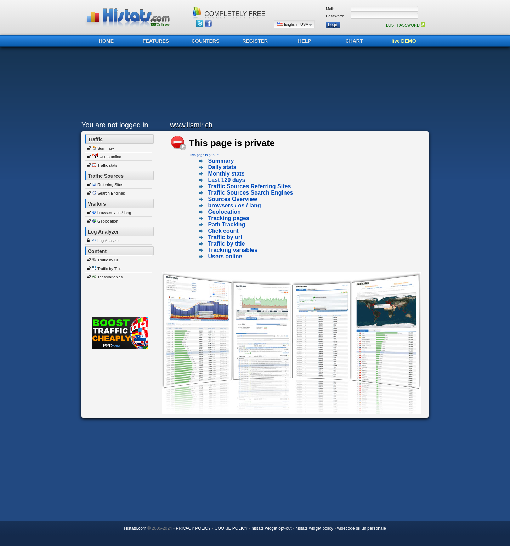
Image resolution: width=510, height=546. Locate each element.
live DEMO (403, 41)
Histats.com (135, 528)
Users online (110, 157)
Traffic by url (225, 237)
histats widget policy (314, 528)
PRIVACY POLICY (193, 528)
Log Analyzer (108, 240)
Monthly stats (226, 174)
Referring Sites (110, 185)
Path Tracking (226, 225)
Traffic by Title (109, 268)
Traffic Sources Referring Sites (249, 186)
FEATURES (156, 41)
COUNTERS (206, 41)
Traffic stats (107, 165)
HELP (304, 41)
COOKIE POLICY (231, 528)
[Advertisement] (253, 85)
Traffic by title (226, 244)
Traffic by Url (108, 260)
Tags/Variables (110, 277)
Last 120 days (226, 180)
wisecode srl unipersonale (361, 528)
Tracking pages (228, 218)
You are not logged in (114, 125)
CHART (354, 41)
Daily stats (222, 167)
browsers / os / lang (114, 213)
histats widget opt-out (271, 528)
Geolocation (107, 221)
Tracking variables (232, 250)
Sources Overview (232, 199)
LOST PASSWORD (405, 25)
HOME (106, 41)
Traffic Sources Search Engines (250, 193)
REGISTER (255, 41)
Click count (223, 231)
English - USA (294, 24)
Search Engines (111, 193)
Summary (105, 148)
